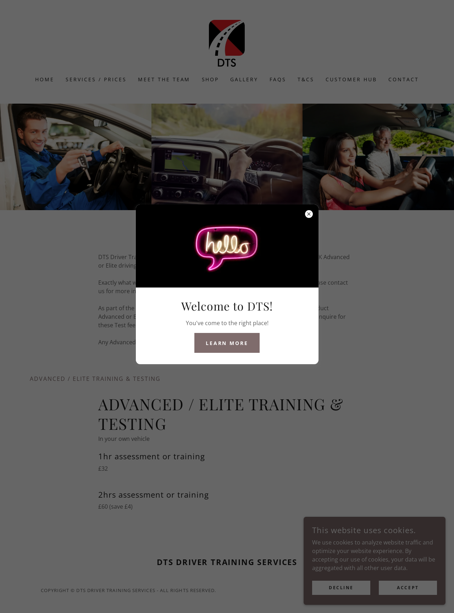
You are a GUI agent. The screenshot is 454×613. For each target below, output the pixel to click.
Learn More (227, 343)
